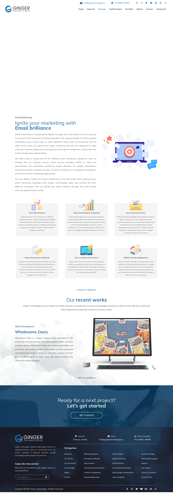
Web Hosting (117, 459)
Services (102, 9)
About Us (91, 9)
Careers (149, 9)
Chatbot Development (92, 478)
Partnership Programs (149, 464)
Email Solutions (118, 468)
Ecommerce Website (92, 464)
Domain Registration (92, 482)
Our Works (68, 464)
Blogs (66, 478)
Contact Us (161, 9)
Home (81, 9)
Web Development (91, 459)
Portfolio (129, 9)
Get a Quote (86, 420)
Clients (139, 9)
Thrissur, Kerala (80, 444)
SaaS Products (115, 9)
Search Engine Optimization (122, 478)
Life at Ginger (69, 473)
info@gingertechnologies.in (111, 444)
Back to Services (86, 295)
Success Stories (70, 468)
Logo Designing (118, 482)
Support (144, 468)
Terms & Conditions (148, 478)
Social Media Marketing (121, 473)
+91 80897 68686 (142, 444)
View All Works (86, 383)
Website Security (118, 464)
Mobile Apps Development (94, 473)
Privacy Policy (146, 482)
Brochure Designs (148, 459)
